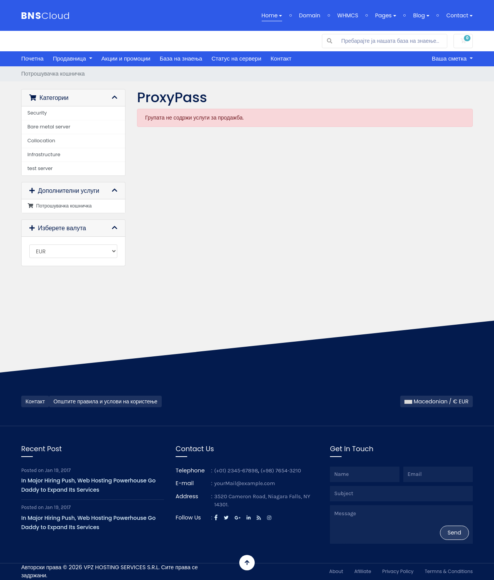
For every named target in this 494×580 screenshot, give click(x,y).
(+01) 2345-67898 (236, 470)
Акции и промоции (126, 58)
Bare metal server (48, 126)
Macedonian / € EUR (436, 401)
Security (37, 113)
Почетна (32, 58)
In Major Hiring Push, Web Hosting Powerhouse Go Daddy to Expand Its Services (88, 485)
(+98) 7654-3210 (281, 470)
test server (40, 168)
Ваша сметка (450, 58)
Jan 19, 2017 (58, 470)
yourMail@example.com (244, 483)
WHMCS (347, 15)
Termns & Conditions (449, 571)
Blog (421, 15)
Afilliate (362, 571)
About (336, 571)
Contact (459, 15)
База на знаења (181, 58)
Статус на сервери (236, 58)
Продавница (70, 58)
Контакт (281, 58)
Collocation (41, 140)
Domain (309, 15)
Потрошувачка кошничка (59, 205)
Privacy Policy (397, 571)
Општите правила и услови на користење (105, 401)
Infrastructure (43, 154)
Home (272, 15)
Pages (385, 15)
